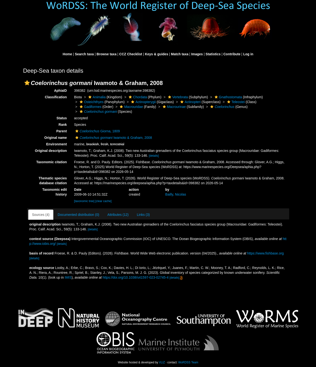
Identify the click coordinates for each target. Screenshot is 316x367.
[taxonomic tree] (84, 201)
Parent (61, 131)
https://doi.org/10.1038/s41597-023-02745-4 (136, 277)
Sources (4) (40, 215)
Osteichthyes (91, 102)
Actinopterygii (143, 102)
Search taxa (84, 54)
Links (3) (143, 215)
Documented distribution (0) (78, 215)
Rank (63, 125)
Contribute (231, 54)
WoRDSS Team (188, 362)
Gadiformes (89, 107)
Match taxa (179, 54)
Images (197, 54)
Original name (55, 138)
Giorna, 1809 (97, 131)
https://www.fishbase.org (265, 253)
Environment (56, 144)
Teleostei (235, 102)
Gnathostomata (227, 97)
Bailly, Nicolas (175, 194)
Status (61, 118)
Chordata (137, 97)
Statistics (213, 54)
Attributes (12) (118, 215)
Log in (248, 54)
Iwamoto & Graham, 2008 (113, 138)
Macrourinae (174, 107)
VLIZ (162, 362)
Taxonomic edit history (54, 192)
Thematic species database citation (53, 180)
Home (67, 54)
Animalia (96, 97)
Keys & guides (156, 54)
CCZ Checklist (130, 54)
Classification (56, 97)
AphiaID (60, 90)
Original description (51, 151)
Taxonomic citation (51, 162)
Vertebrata (177, 97)
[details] (154, 155)
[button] (27, 83)
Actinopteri (190, 102)
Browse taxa (106, 54)
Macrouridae (131, 107)
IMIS (68, 277)
